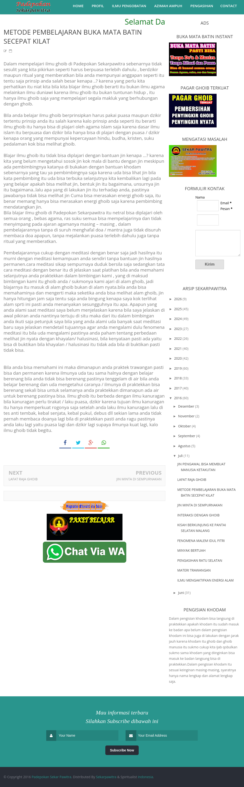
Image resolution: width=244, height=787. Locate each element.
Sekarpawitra (106, 777)
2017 (178, 388)
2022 (178, 338)
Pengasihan (201, 5)
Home (78, 5)
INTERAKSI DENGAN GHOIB (198, 515)
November (186, 416)
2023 (178, 328)
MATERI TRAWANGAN (194, 570)
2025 (178, 309)
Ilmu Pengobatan (129, 5)
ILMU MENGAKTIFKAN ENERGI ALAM (205, 580)
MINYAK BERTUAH (191, 550)
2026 (178, 299)
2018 (178, 378)
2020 (178, 358)
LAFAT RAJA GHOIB (23, 479)
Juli (180, 455)
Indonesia (145, 777)
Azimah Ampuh (168, 5)
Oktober (185, 426)
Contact (228, 5)
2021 (178, 348)
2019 (178, 368)
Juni (181, 592)
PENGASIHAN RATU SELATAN (199, 560)
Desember (186, 406)
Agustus (184, 446)
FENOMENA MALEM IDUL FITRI (201, 540)
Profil (98, 5)
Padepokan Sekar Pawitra (51, 777)
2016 (178, 398)
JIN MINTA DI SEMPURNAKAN (139, 479)
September (187, 436)
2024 (178, 318)
